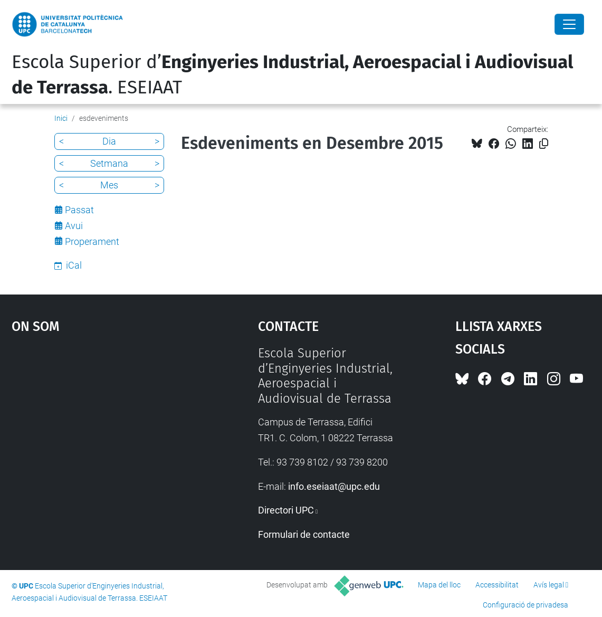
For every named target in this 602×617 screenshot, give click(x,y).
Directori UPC (286, 510)
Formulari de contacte (304, 534)
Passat (79, 209)
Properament (92, 241)
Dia (109, 141)
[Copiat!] (543, 144)
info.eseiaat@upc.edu (334, 486)
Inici (61, 118)
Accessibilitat (497, 585)
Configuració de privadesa (525, 605)
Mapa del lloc (439, 585)
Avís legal (548, 585)
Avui (74, 225)
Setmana (109, 163)
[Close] (569, 24)
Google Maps (104, 425)
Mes (109, 185)
